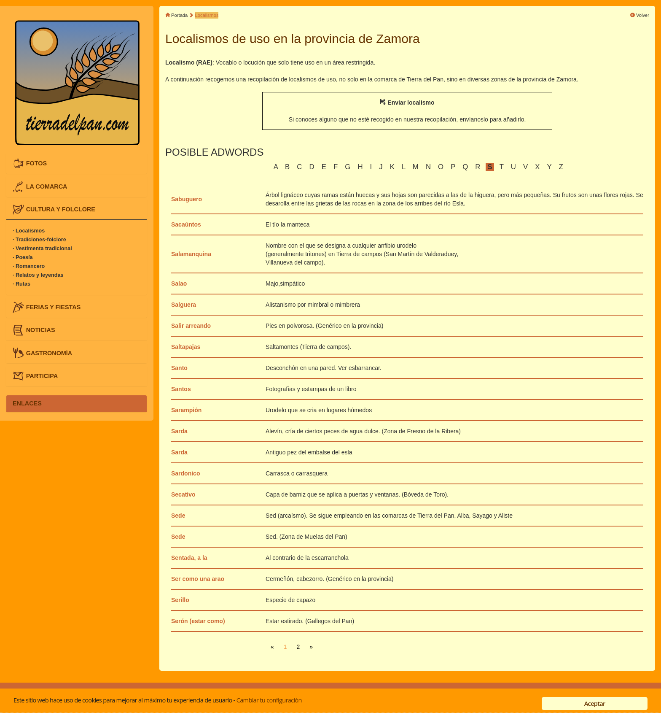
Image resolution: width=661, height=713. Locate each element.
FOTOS (36, 163)
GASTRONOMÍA (49, 352)
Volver (642, 15)
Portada (179, 15)
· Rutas (21, 284)
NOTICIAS (40, 330)
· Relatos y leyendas (38, 275)
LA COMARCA (46, 186)
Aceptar (594, 703)
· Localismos (29, 231)
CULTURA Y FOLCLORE (60, 208)
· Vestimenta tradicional (42, 248)
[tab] (76, 163)
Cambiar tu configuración (269, 700)
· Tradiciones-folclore (39, 240)
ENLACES (27, 403)
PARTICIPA (42, 375)
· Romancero (29, 266)
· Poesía (23, 257)
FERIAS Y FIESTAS (53, 307)
